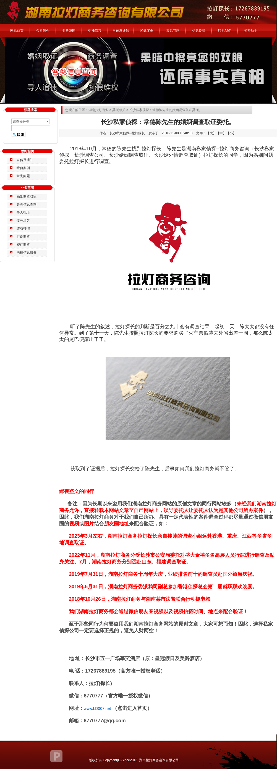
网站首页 (16, 31)
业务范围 (68, 31)
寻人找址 (23, 212)
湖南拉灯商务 (98, 110)
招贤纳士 (250, 31)
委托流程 (94, 31)
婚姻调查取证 (26, 196)
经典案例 (146, 31)
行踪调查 (23, 236)
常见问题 (172, 31)
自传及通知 (121, 31)
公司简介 (42, 31)
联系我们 (224, 31)
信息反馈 (198, 31)
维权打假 (23, 228)
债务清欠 (23, 220)
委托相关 (119, 110)
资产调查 (23, 244)
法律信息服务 (26, 252)
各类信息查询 (26, 204)
